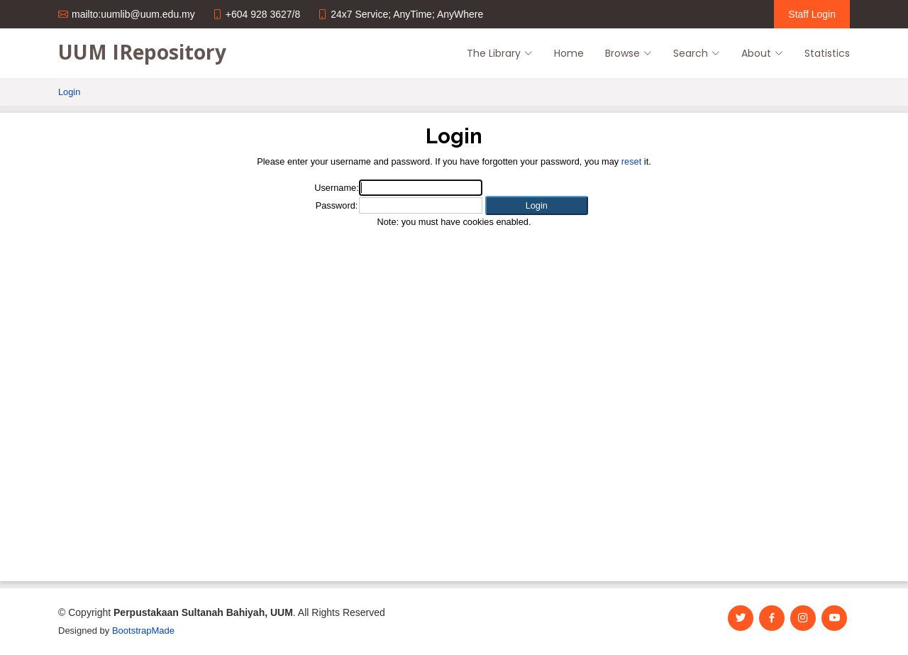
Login (69, 92)
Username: (336, 187)
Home (569, 53)
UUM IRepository (142, 51)
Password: (337, 205)
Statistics (827, 53)
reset (631, 161)
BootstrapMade (143, 630)
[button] (536, 205)
